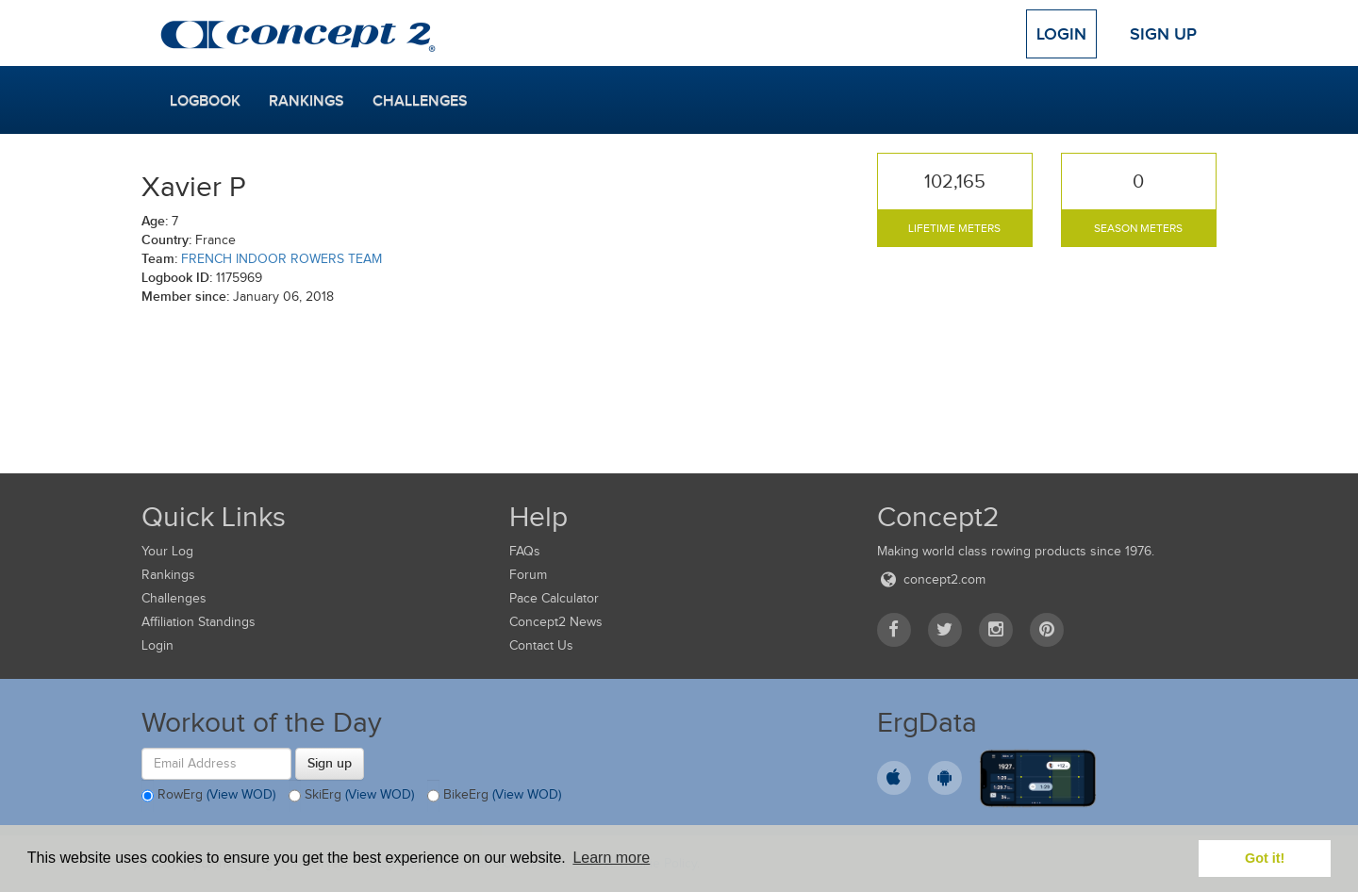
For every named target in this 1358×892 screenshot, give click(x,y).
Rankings (306, 100)
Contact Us (541, 645)
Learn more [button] (611, 858)
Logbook (205, 100)
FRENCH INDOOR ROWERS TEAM (281, 259)
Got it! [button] (1264, 858)
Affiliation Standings (198, 622)
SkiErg (351, 796)
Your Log (167, 551)
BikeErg (494, 796)
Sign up (329, 762)
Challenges (420, 100)
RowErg (208, 796)
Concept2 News (556, 622)
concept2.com (931, 579)
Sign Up (1163, 34)
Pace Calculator (554, 598)
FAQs (524, 551)
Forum (528, 575)
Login (1061, 34)
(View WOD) (241, 794)
